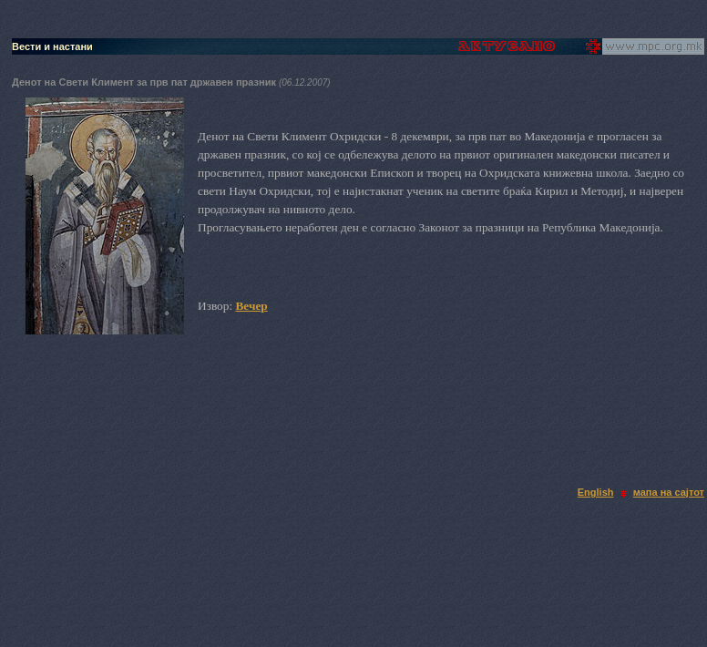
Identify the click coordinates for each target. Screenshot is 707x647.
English (596, 492)
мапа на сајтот (668, 492)
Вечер (251, 306)
